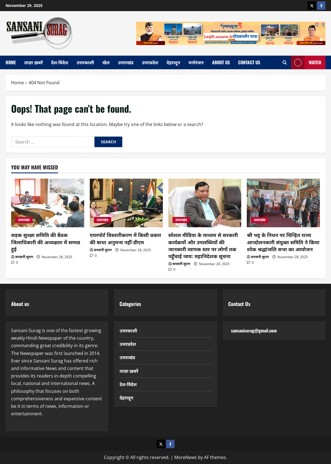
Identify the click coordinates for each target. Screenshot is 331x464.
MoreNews (185, 457)
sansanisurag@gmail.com (254, 330)
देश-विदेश (59, 62)
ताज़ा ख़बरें (33, 62)
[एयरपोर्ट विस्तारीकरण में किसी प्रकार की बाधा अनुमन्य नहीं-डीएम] (126, 203)
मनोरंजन (195, 62)
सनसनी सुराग (24, 257)
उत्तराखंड (125, 62)
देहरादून (173, 62)
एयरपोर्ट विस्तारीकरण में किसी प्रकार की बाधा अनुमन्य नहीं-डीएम (125, 238)
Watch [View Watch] (306, 62)
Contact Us (249, 62)
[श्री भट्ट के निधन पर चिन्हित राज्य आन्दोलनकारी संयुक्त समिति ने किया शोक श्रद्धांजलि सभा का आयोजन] (283, 203)
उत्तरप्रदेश (150, 62)
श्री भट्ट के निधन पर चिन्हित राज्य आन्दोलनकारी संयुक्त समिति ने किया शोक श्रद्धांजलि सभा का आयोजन (283, 241)
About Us (221, 62)
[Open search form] (285, 62)
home (11, 62)
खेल (106, 62)
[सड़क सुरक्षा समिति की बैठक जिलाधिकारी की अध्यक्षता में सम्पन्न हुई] (47, 203)
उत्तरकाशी (85, 62)
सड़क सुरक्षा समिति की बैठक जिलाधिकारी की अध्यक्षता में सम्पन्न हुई (45, 241)
